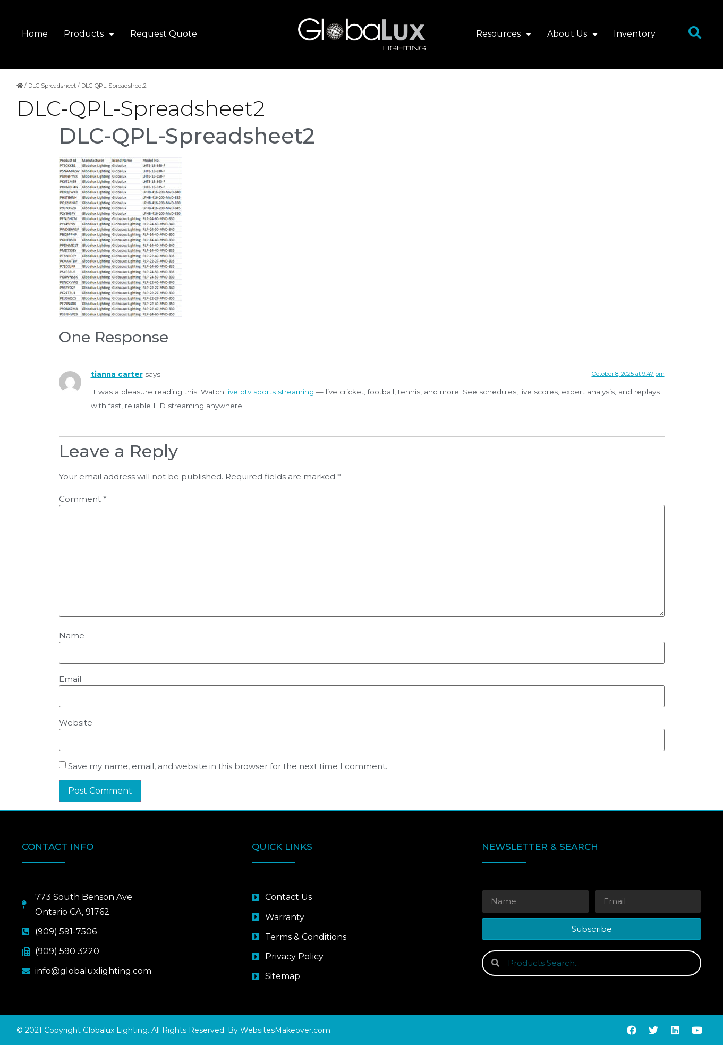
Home (35, 34)
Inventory (635, 34)
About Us (572, 34)
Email (70, 679)
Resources (503, 34)
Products (89, 34)
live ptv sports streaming (270, 391)
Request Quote (163, 34)
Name (71, 635)
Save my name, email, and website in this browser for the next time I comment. (227, 766)
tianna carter (117, 374)
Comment (83, 499)
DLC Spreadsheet (52, 85)
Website (75, 723)
